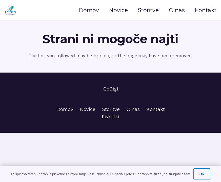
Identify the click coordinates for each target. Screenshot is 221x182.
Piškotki (110, 116)
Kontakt (156, 109)
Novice (87, 109)
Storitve (111, 109)
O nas (133, 109)
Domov (64, 109)
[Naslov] (10, 10)
